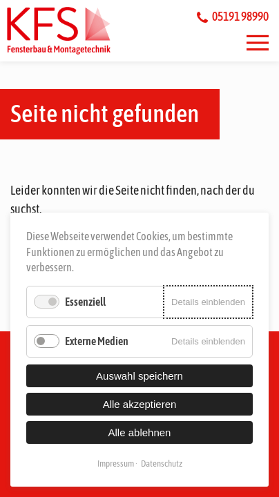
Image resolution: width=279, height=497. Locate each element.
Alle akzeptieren (140, 404)
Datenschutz (161, 463)
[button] (257, 43)
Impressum (115, 463)
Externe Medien (96, 341)
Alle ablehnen (139, 432)
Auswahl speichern (139, 376)
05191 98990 (233, 16)
